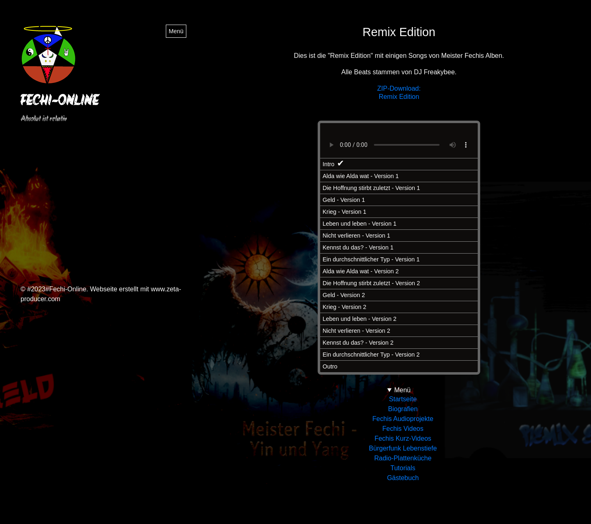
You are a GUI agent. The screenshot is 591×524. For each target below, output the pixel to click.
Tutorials (402, 468)
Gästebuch (403, 477)
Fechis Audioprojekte (402, 418)
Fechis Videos (402, 428)
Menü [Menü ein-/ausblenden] (176, 31)
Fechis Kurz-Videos (402, 438)
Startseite (403, 399)
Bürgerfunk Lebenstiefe (403, 448)
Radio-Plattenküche (403, 458)
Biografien (403, 408)
